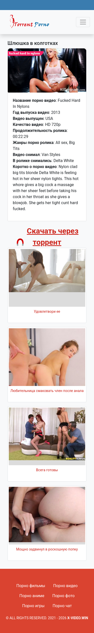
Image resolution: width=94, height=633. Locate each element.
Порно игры (33, 605)
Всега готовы (47, 470)
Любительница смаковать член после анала (46, 391)
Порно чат (62, 605)
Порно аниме (31, 595)
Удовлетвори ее (47, 311)
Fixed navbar (32, 23)
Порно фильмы (30, 585)
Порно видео (65, 585)
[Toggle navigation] (83, 22)
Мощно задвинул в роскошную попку (47, 549)
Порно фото (63, 595)
